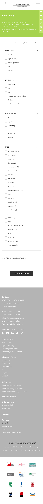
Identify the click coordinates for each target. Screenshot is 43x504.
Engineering (10, 133)
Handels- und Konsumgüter (15, 96)
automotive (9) (11, 179)
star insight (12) (12, 171)
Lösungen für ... (9, 357)
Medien (8, 100)
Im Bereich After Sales (11, 385)
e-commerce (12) (12, 167)
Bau (7, 92)
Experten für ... (8, 339)
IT (7, 129)
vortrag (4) (10, 218)
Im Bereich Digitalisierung (12, 389)
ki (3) (8, 233)
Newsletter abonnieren (11, 432)
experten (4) (10, 206)
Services (5, 420)
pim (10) (9, 175)
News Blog (6, 423)
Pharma (9, 88)
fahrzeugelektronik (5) (14, 190)
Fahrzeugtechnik (12, 62)
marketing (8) (11, 182)
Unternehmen (8, 402)
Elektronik (9, 137)
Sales (8, 66)
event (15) (10, 159)
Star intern (10, 70)
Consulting (10, 126)
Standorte (6, 408)
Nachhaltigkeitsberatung (12, 352)
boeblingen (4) (11, 202)
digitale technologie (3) (14, 225)
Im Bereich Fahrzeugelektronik (14, 392)
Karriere (5, 415)
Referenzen (7, 382)
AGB (13, 447)
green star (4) (11, 214)
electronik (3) (11, 229)
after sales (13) (11, 163)
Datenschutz (20, 447)
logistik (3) (10, 237)
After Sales (10, 55)
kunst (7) (9, 186)
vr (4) (8, 221)
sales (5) (9, 194)
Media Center (7, 426)
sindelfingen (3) (11, 245)
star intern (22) (11, 155)
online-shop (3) (11, 241)
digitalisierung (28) (13, 151)
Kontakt (5, 429)
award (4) (9, 198)
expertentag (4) (11, 210)
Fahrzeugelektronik (10, 349)
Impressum (7, 447)
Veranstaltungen (9, 397)
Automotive (10, 84)
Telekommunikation (13, 104)
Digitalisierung (11, 59)
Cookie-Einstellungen (32, 447)
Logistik (9, 122)
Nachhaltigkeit (7, 405)
